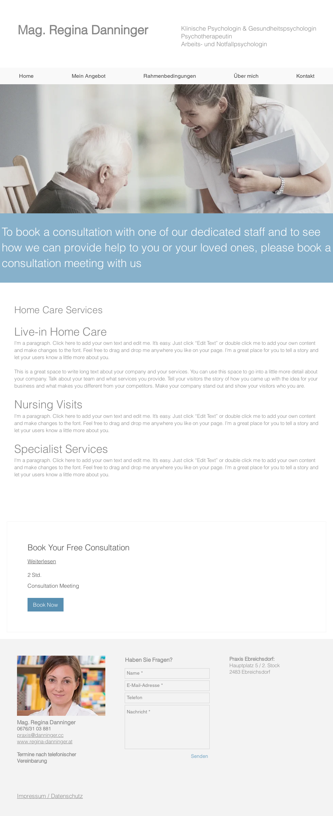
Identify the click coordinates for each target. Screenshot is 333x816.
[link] (166, 547)
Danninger (119, 29)
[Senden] (199, 757)
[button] (88, 76)
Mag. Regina (54, 29)
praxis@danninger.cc (40, 735)
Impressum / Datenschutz (50, 795)
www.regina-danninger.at (44, 741)
